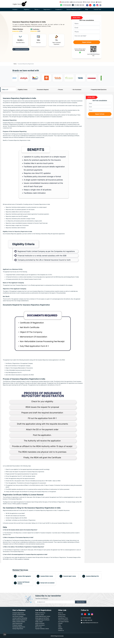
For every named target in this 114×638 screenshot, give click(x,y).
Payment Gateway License (42, 628)
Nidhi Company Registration (19, 620)
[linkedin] (94, 5)
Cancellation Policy (63, 618)
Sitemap (60, 628)
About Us (60, 613)
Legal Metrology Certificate (42, 620)
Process (60, 89)
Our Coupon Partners (63, 621)
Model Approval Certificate (42, 618)
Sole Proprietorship (17, 623)
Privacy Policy (61, 614)
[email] (86, 27)
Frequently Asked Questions (98, 89)
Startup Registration (17, 628)
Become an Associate (76, 2)
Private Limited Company (18, 614)
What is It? (5, 89)
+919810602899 (65, 5)
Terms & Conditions (63, 620)
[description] (86, 37)
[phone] (86, 31)
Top (5, 634)
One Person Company (17, 616)
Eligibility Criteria (22, 89)
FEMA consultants (40, 625)
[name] (86, 23)
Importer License (39, 614)
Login (93, 2)
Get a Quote (86, 2)
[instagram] (97, 5)
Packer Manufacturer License (42, 616)
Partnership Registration (18, 627)
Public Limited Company (18, 621)
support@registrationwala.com (90, 622)
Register (99, 2)
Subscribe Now (80, 602)
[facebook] (87, 5)
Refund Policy (61, 616)
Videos (60, 627)
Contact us (61, 630)
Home (15, 63)
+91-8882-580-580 (78, 5)
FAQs (59, 625)
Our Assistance (77, 89)
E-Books (60, 623)
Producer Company (17, 625)
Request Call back (86, 42)
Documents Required (42, 89)
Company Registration (18, 613)
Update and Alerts (65, 2)
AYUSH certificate (39, 623)
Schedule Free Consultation (20, 49)
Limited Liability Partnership (19, 618)
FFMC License (39, 621)
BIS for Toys (38, 627)
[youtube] (90, 5)
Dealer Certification (40, 613)
